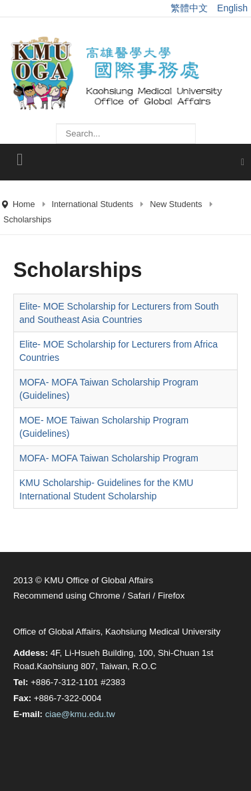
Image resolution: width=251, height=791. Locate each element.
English (232, 8)
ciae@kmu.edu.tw (80, 714)
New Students (176, 204)
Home (24, 204)
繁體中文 (190, 8)
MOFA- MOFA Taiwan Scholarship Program (108, 458)
